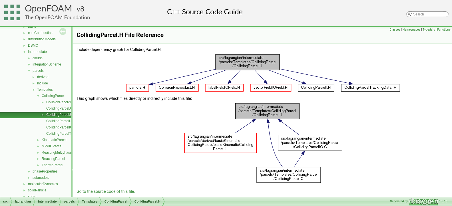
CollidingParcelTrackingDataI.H (70, 134)
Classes (394, 29)
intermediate (37, 52)
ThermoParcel (52, 165)
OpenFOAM (48, 8)
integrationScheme (47, 64)
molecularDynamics (43, 184)
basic (32, 27)
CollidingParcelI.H (59, 121)
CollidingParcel (53, 96)
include (42, 83)
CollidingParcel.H (59, 115)
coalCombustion (40, 33)
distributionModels (42, 39)
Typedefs (429, 29)
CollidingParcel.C (59, 108)
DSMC (33, 45)
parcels (38, 71)
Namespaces (411, 29)
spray (32, 197)
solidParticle (37, 190)
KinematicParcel (54, 140)
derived (42, 77)
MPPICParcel (52, 146)
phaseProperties (45, 171)
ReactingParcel (53, 159)
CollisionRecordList (61, 102)
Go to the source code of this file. (106, 191)
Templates (45, 90)
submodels (41, 178)
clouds (38, 58)
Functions (444, 29)
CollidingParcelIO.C (61, 127)
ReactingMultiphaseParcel (61, 152)
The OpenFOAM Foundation (57, 17)
